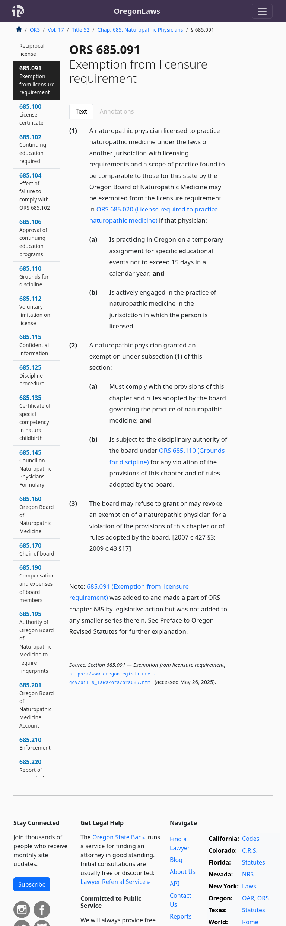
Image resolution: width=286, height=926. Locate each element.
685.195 (36, 642)
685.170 (36, 549)
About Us (183, 872)
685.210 (35, 743)
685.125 (31, 375)
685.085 (31, 46)
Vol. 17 (56, 29)
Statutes (253, 862)
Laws (249, 886)
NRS (248, 874)
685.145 (35, 468)
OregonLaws (137, 11)
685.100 (31, 114)
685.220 (31, 773)
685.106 (33, 238)
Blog (176, 860)
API (174, 883)
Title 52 (81, 29)
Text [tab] (81, 111)
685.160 (36, 515)
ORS (35, 29)
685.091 (36, 80)
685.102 (32, 149)
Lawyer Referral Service (113, 882)
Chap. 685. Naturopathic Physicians (140, 29)
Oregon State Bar (116, 837)
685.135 (35, 418)
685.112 (34, 310)
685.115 (34, 345)
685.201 (36, 705)
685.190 (37, 583)
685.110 (34, 276)
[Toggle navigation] (262, 11)
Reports (181, 916)
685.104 (34, 191)
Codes (250, 838)
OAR (248, 898)
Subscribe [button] (31, 884)
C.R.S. (250, 850)
